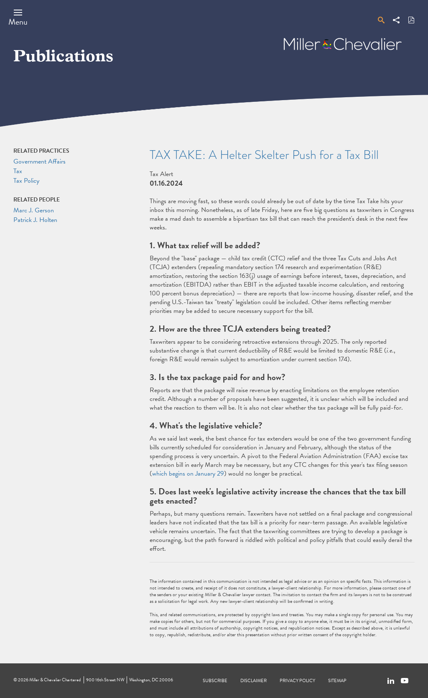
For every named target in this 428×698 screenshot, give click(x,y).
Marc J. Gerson (33, 210)
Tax (17, 171)
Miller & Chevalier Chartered (55, 679)
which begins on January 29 (188, 474)
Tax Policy (26, 181)
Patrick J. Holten (35, 220)
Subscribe (215, 680)
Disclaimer (253, 680)
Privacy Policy (297, 680)
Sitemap (337, 680)
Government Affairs (39, 161)
